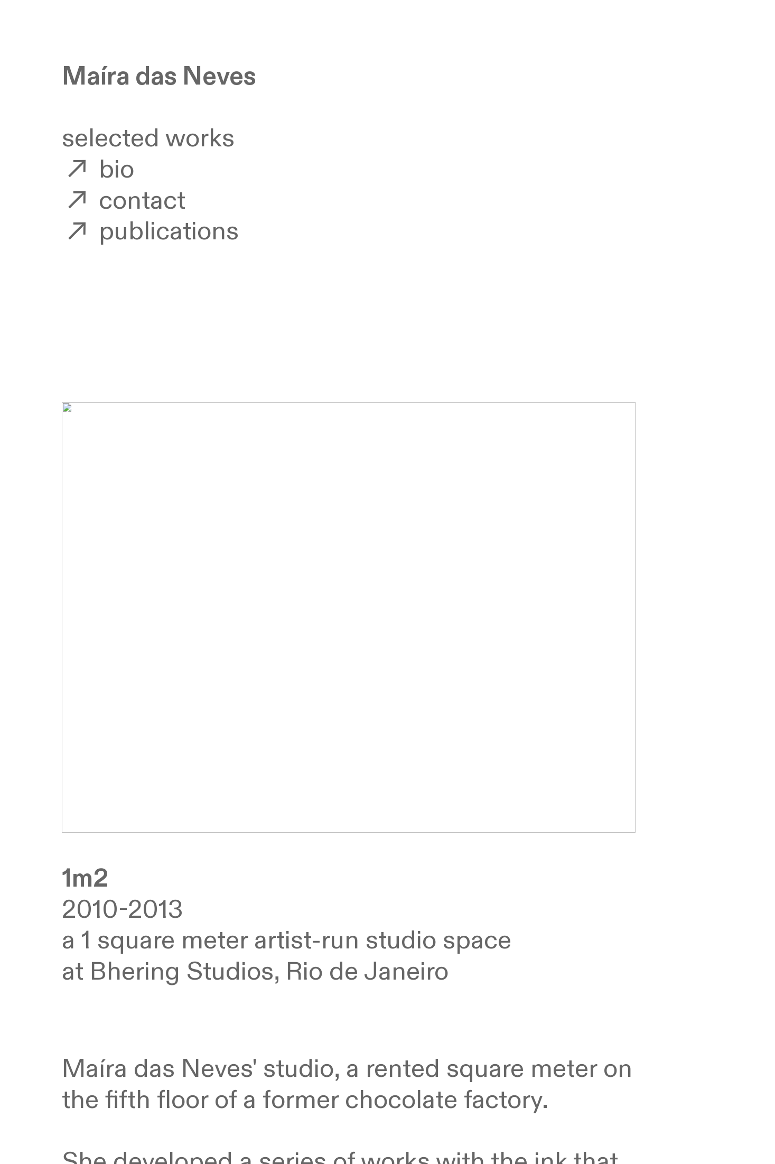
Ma (81, 77)
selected (111, 139)
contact (124, 201)
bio (98, 170)
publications (150, 232)
